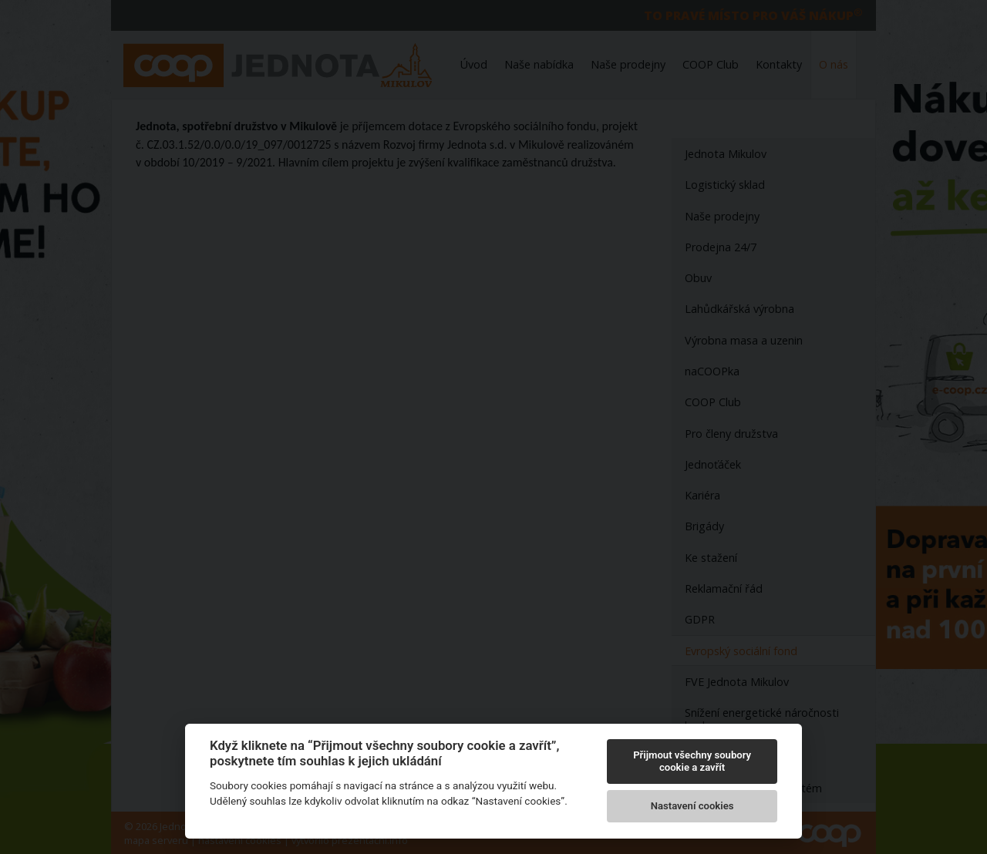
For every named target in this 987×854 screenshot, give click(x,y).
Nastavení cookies (692, 806)
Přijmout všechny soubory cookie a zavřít (692, 761)
